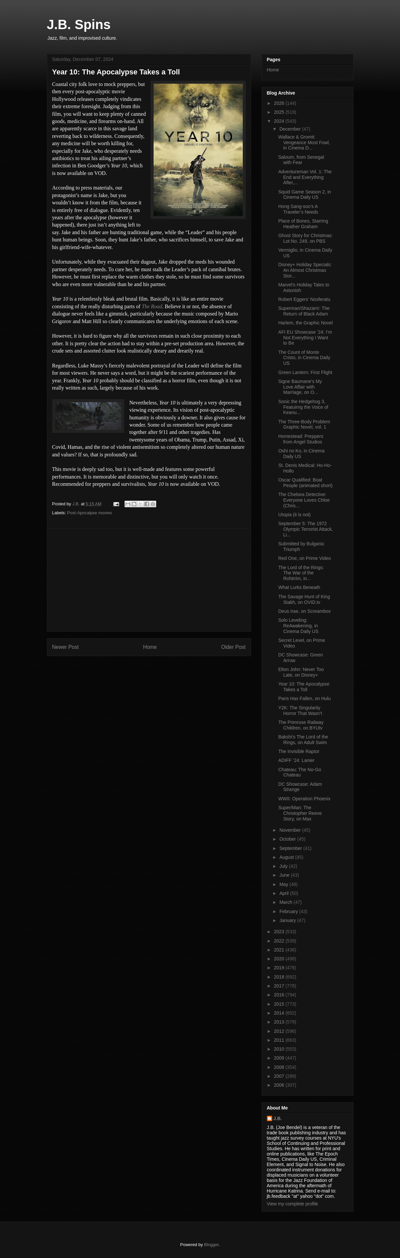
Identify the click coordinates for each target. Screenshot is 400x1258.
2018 (279, 977)
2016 (279, 994)
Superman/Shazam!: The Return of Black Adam (303, 311)
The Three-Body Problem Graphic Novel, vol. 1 (304, 424)
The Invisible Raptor (298, 751)
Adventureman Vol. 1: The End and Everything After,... (305, 177)
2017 (279, 985)
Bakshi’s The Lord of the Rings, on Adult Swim (303, 739)
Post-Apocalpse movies (89, 512)
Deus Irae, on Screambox (304, 611)
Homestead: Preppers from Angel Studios (300, 439)
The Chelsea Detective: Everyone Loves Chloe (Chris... (304, 500)
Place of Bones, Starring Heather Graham (303, 223)
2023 (279, 931)
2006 (279, 1085)
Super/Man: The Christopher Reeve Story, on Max (300, 813)
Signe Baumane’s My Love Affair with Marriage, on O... (300, 387)
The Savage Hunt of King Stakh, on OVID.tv (304, 599)
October (288, 839)
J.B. (277, 1118)
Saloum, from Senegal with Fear (301, 159)
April (284, 893)
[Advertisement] (149, 580)
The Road (152, 306)
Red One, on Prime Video (304, 558)
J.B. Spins (79, 24)
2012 (279, 1031)
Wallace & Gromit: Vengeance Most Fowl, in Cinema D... (304, 142)
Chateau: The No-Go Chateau (299, 772)
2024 (279, 121)
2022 (279, 941)
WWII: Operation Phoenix (304, 798)
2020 (279, 958)
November (290, 830)
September (291, 848)
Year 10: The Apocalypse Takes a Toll (303, 686)
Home (150, 647)
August (287, 857)
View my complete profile (292, 1203)
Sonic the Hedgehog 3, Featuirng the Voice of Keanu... (303, 407)
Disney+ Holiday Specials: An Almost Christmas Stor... (305, 270)
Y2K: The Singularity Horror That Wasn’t (300, 710)
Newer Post (65, 647)
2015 (279, 1004)
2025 (279, 112)
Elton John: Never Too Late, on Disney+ (301, 672)
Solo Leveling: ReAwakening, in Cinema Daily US (298, 625)
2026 (279, 103)
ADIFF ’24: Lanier (296, 760)
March (286, 902)
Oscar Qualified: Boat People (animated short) (305, 482)
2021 (279, 949)
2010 (279, 1049)
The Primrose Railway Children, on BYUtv (300, 725)
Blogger (211, 1244)
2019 (279, 967)
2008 (279, 1067)
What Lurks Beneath (299, 587)
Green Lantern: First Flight (305, 372)
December (290, 129)
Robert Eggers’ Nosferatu (304, 299)
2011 (279, 1040)
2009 (279, 1058)
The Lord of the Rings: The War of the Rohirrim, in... (301, 573)
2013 (279, 1022)
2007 (279, 1076)
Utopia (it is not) (294, 514)
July (284, 866)
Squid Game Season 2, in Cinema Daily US (304, 194)
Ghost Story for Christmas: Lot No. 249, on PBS (305, 238)
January (288, 920)
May (284, 884)
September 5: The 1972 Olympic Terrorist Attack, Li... (305, 529)
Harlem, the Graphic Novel (305, 322)
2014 (279, 1013)
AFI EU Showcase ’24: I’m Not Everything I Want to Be (305, 337)
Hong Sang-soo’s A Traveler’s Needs (298, 209)
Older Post (233, 647)
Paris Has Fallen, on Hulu (304, 698)
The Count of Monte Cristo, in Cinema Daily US (304, 358)
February (289, 911)
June (285, 875)
